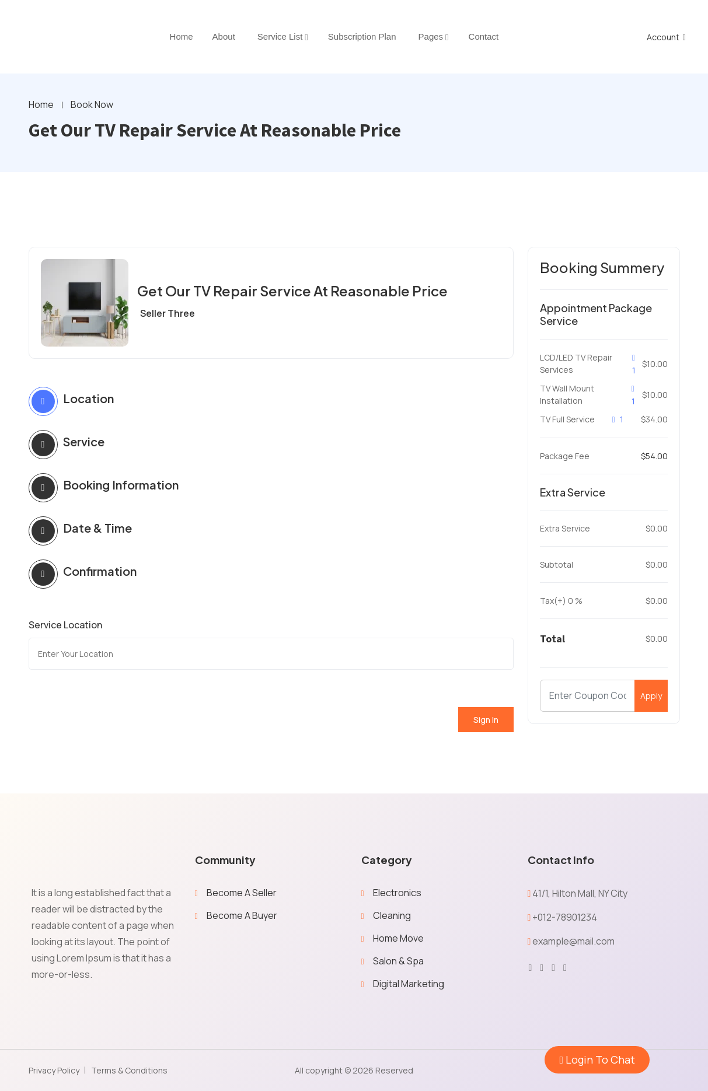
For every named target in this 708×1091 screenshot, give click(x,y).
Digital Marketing (408, 983)
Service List (280, 36)
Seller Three (167, 313)
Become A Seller (242, 892)
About (223, 36)
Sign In (485, 719)
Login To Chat (597, 1059)
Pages (431, 36)
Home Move (398, 938)
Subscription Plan (362, 36)
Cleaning (392, 915)
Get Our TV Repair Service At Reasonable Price (294, 290)
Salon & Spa (398, 960)
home (181, 36)
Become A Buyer (242, 915)
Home (41, 105)
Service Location (65, 624)
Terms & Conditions (129, 1070)
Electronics (397, 892)
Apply (651, 696)
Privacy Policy (54, 1070)
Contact (484, 36)
